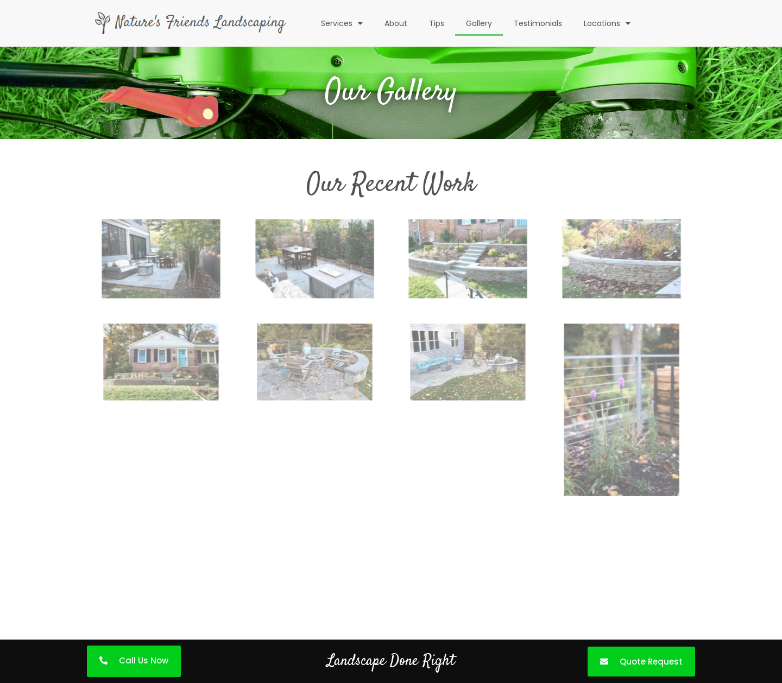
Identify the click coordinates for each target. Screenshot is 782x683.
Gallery (479, 23)
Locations (607, 23)
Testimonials (538, 23)
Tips (436, 23)
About (395, 23)
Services (342, 23)
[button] (134, 661)
